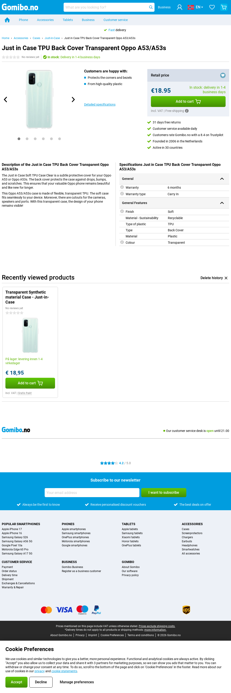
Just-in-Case (52, 38)
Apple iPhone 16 (12, 533)
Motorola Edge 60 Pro (15, 549)
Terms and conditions (140, 635)
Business (88, 20)
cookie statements (64, 671)
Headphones (189, 545)
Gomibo (128, 562)
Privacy (80, 635)
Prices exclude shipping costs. (157, 626)
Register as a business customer (81, 571)
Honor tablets (130, 541)
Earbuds (187, 541)
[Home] (7, 19)
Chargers (187, 537)
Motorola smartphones (76, 541)
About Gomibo (131, 567)
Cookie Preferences (112, 635)
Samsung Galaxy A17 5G (17, 553)
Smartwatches (190, 549)
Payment (7, 567)
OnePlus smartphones (75, 537)
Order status (9, 571)
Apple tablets (130, 529)
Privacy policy (130, 575)
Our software (129, 571)
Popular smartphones (21, 524)
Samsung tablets (132, 533)
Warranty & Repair (13, 587)
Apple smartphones (74, 529)
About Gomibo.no (61, 635)
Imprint (92, 635)
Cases (36, 38)
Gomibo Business (72, 567)
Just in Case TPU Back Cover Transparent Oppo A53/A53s (99, 38)
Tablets (68, 20)
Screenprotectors (192, 533)
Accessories (45, 20)
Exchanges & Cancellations (18, 583)
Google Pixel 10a (12, 545)
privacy (40, 671)
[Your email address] (92, 492)
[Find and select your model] (109, 7)
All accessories (191, 553)
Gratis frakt (25, 393)
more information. (155, 629)
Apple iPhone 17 (12, 529)
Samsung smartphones (76, 533)
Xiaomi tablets (131, 537)
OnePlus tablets (131, 545)
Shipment (8, 579)
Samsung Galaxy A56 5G (17, 541)
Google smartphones (74, 545)
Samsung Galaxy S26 (15, 537)
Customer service (116, 20)
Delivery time (9, 575)
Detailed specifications (100, 104)
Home (5, 38)
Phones (68, 524)
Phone (23, 20)
